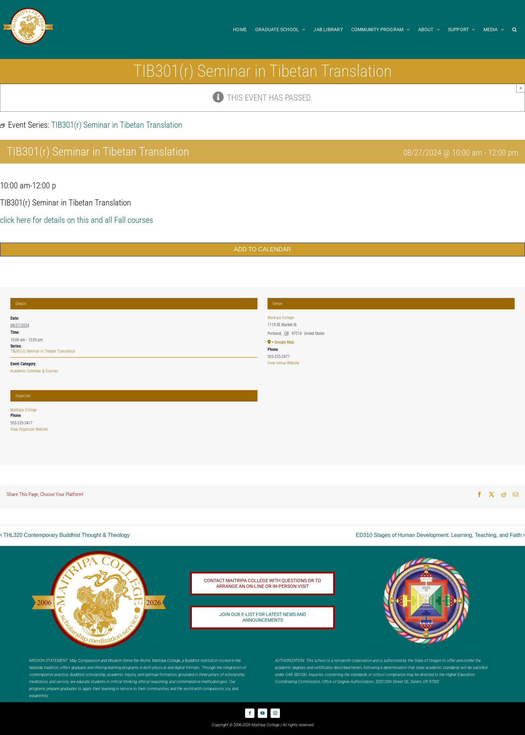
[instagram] (275, 713)
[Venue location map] (391, 417)
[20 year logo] (99, 553)
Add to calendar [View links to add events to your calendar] (262, 249)
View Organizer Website (29, 429)
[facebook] (249, 713)
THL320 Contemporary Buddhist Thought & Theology (66, 535)
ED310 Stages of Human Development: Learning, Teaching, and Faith (439, 535)
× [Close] (520, 88)
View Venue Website (283, 363)
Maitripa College (23, 410)
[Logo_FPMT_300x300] (426, 559)
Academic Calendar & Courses (34, 371)
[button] (514, 29)
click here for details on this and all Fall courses (76, 220)
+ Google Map (283, 342)
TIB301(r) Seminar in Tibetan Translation (42, 351)
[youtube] (262, 713)
